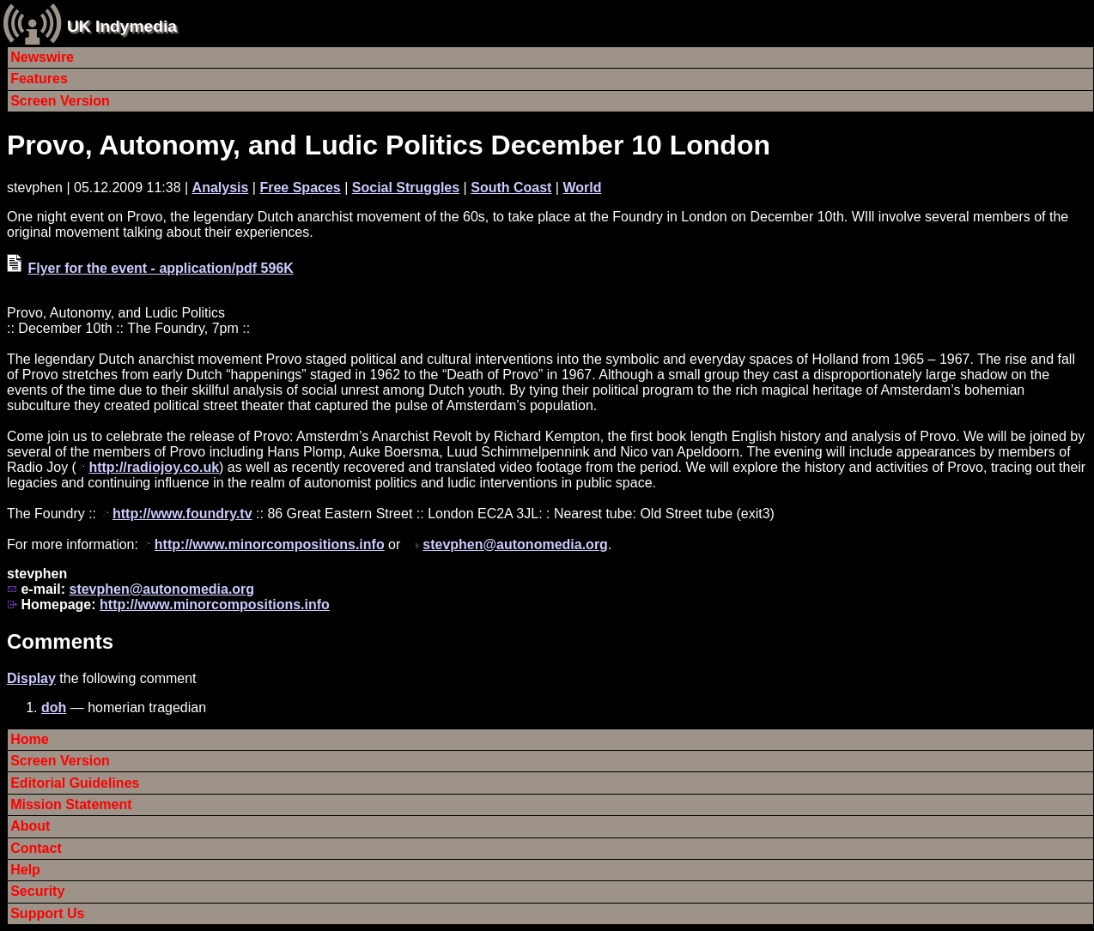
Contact (36, 848)
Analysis (220, 187)
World (581, 187)
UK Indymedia (122, 26)
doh (53, 707)
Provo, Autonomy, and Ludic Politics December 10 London (388, 145)
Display (31, 678)
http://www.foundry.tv (182, 513)
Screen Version (60, 101)
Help (25, 869)
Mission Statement (70, 804)
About (30, 826)
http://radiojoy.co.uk (153, 467)
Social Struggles (405, 187)
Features (39, 78)
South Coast (511, 187)
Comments (60, 641)
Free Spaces (299, 187)
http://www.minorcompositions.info (270, 544)
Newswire (42, 57)
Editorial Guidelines (74, 783)
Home (29, 739)
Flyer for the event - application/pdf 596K (160, 268)
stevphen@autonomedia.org (515, 544)
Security (37, 891)
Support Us (47, 913)
